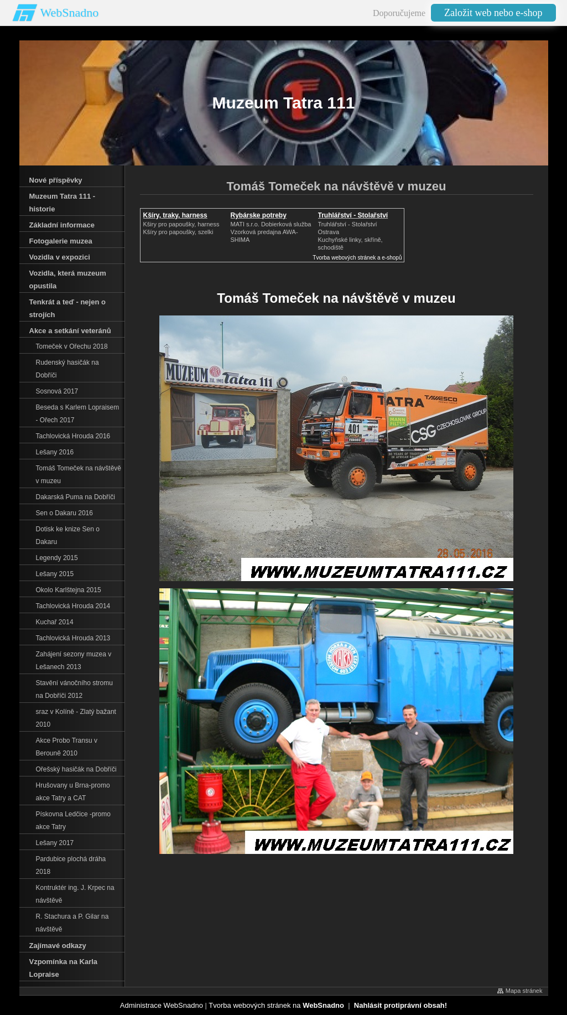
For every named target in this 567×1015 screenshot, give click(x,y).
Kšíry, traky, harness (175, 215)
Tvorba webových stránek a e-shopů (357, 258)
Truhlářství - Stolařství (353, 215)
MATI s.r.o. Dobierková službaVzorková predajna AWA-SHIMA (271, 232)
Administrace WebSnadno (161, 1005)
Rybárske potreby (259, 215)
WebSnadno (69, 12)
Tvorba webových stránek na (276, 1005)
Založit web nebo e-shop (493, 12)
